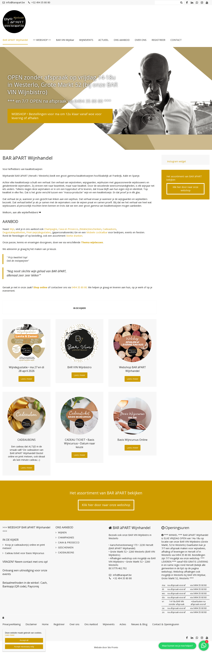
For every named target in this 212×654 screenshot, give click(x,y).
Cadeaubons (109, 229)
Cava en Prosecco (68, 229)
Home (45, 624)
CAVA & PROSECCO (68, 542)
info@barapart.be (14, 2)
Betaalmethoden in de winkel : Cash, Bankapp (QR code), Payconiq (25, 584)
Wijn (12, 229)
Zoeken (181, 2)
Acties (123, 624)
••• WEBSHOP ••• (42, 39)
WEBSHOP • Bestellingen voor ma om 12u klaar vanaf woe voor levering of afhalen (57, 116)
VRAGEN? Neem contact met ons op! (25, 562)
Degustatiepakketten (14, 232)
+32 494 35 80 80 (39, 2)
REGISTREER (158, 39)
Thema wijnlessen (92, 242)
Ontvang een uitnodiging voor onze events (25, 572)
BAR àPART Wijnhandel (15, 39)
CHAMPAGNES (66, 537)
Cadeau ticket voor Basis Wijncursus (24, 553)
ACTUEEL (103, 39)
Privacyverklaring (12, 624)
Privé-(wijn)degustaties (38, 232)
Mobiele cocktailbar (96, 232)
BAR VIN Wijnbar (65, 39)
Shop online (40, 287)
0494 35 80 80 (79, 287)
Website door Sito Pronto (106, 647)
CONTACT (176, 39)
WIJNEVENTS (86, 39)
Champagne (50, 229)
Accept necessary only (24, 647)
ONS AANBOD (122, 39)
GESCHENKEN (65, 547)
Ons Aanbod (91, 624)
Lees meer (26, 378)
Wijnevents (109, 624)
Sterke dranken (74, 235)
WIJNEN (62, 532)
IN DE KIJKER (11, 540)
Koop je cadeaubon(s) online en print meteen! (24, 546)
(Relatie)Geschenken (90, 229)
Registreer (59, 624)
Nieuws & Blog (139, 624)
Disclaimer (31, 624)
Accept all (24, 640)
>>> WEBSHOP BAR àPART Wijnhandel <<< (26, 529)
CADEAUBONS (66, 552)
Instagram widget (176, 161)
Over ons (74, 624)
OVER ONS (140, 39)
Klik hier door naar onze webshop (185, 188)
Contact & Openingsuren (165, 624)
